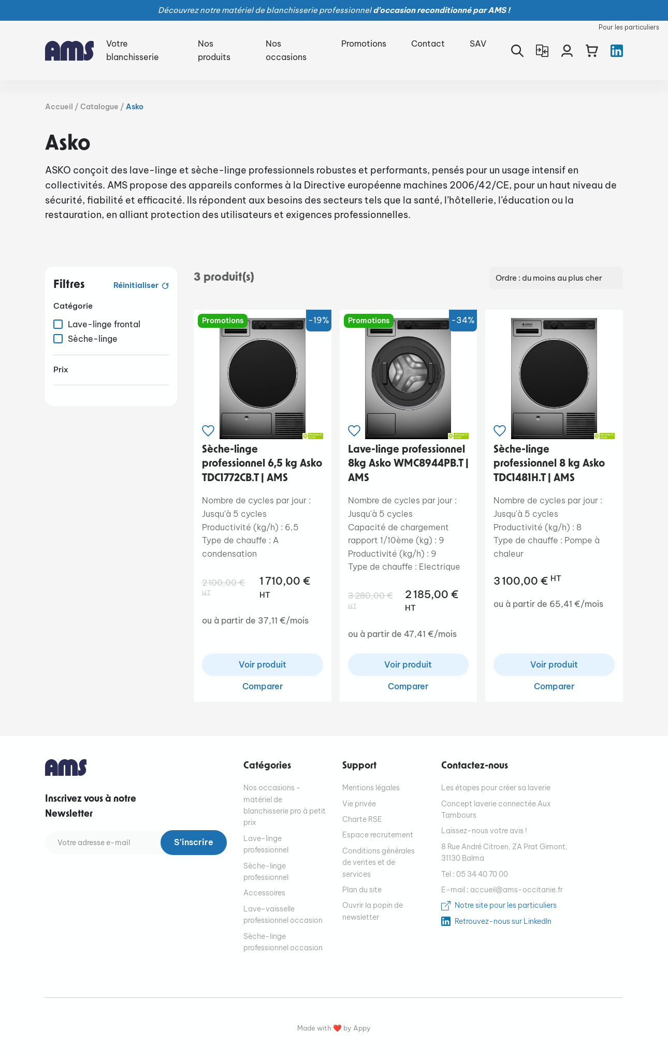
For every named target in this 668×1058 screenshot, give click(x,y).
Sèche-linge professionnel (265, 871)
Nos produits (214, 50)
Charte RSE (362, 819)
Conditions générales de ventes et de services (378, 863)
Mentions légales (371, 788)
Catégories (267, 766)
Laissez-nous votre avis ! (484, 831)
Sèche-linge (93, 339)
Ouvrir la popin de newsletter (372, 911)
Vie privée (359, 803)
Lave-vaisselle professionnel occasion (283, 914)
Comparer (262, 687)
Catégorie (73, 306)
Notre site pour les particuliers (506, 905)
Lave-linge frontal (104, 324)
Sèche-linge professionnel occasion (283, 942)
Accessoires (264, 893)
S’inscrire (193, 843)
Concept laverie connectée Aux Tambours (496, 809)
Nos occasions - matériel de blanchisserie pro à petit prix (284, 806)
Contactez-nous (474, 766)
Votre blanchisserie (132, 50)
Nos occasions (286, 50)
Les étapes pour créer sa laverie (495, 788)
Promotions (363, 43)
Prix (60, 369)
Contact (428, 43)
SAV (478, 43)
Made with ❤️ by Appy (334, 1028)
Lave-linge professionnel (265, 844)
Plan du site (362, 890)
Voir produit (262, 665)
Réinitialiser (136, 285)
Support (359, 766)
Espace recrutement (377, 835)
